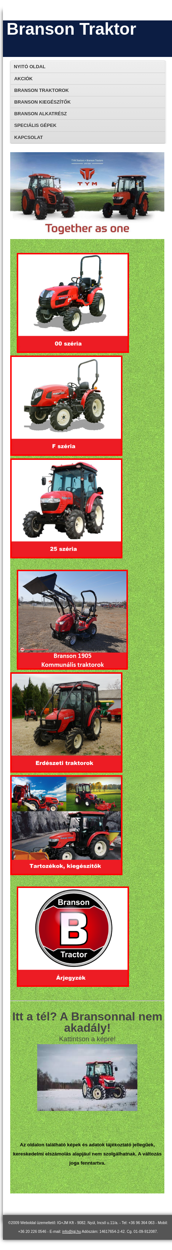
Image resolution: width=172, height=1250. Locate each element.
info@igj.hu (71, 1232)
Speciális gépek (35, 125)
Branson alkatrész (40, 113)
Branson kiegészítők (42, 102)
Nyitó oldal (30, 66)
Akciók (23, 78)
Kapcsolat (28, 137)
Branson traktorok (41, 90)
